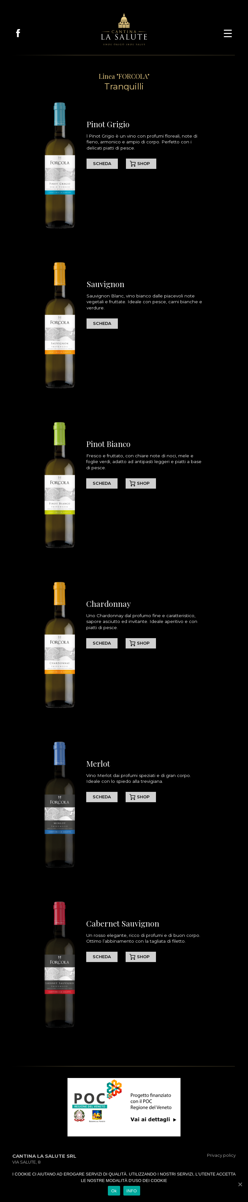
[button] (228, 32)
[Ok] (240, 1184)
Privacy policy (221, 1155)
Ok (114, 1190)
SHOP (143, 163)
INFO (132, 1190)
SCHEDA (102, 163)
